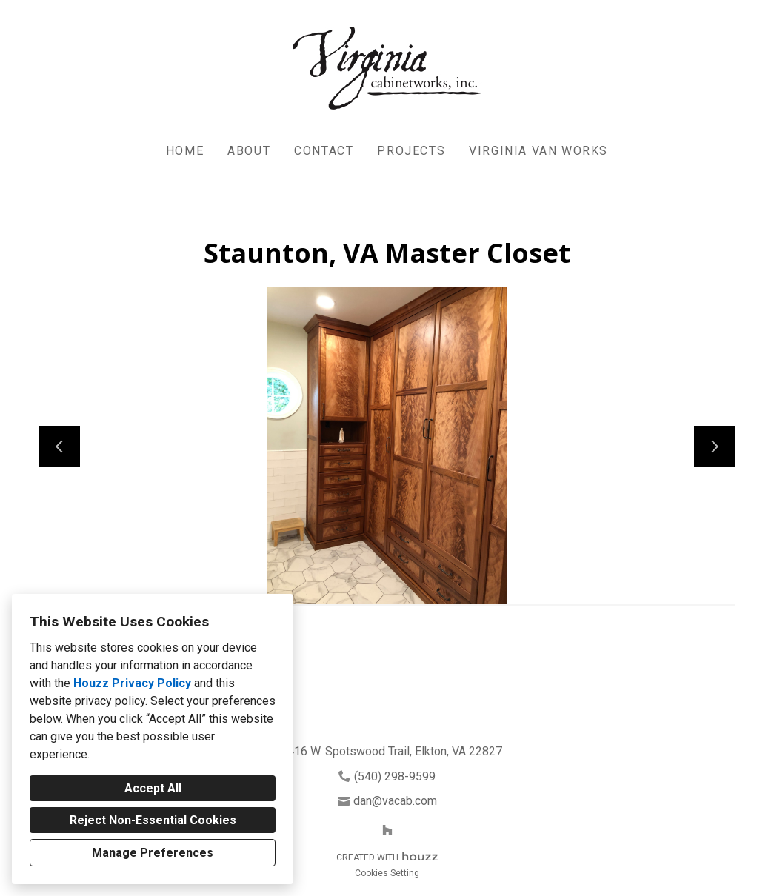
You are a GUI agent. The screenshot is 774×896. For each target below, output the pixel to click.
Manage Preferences (152, 853)
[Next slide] (714, 446)
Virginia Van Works (538, 151)
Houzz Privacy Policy (132, 683)
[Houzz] (387, 830)
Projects (411, 151)
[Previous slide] (59, 446)
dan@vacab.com (395, 801)
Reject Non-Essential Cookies (153, 820)
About (248, 151)
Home (185, 151)
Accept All (152, 788)
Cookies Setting (387, 873)
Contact (323, 151)
